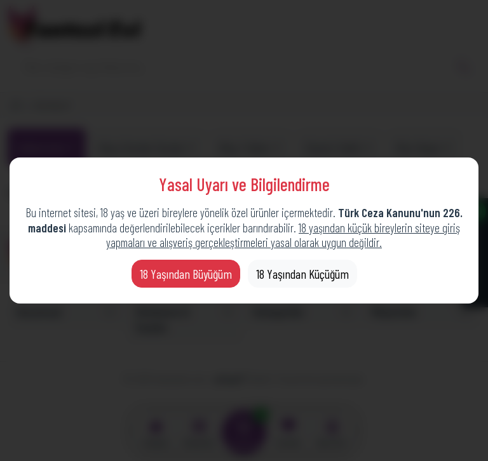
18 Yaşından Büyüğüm (186, 273)
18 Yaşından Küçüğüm (302, 273)
